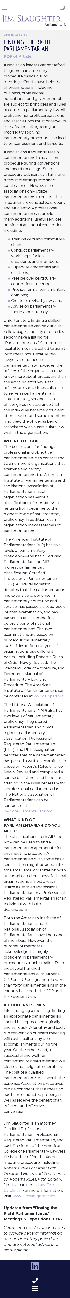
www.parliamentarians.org (28, 811)
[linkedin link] (35, 1266)
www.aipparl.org (49, 696)
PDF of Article (18, 56)
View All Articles (15, 35)
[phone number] (62, 8)
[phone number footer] (35, 1280)
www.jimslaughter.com (34, 1196)
